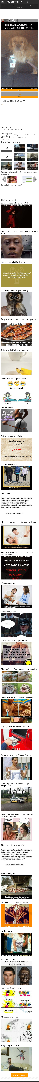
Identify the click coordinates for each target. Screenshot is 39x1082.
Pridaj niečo (13, 5)
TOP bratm (6, 5)
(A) (19, 90)
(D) (19, 97)
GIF (2, 104)
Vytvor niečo (20, 5)
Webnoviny (19, 7)
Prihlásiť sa (26, 5)
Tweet (19, 94)
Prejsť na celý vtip (5, 139)
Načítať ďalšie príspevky (19, 1075)
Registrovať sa (32, 5)
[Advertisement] (19, 14)
